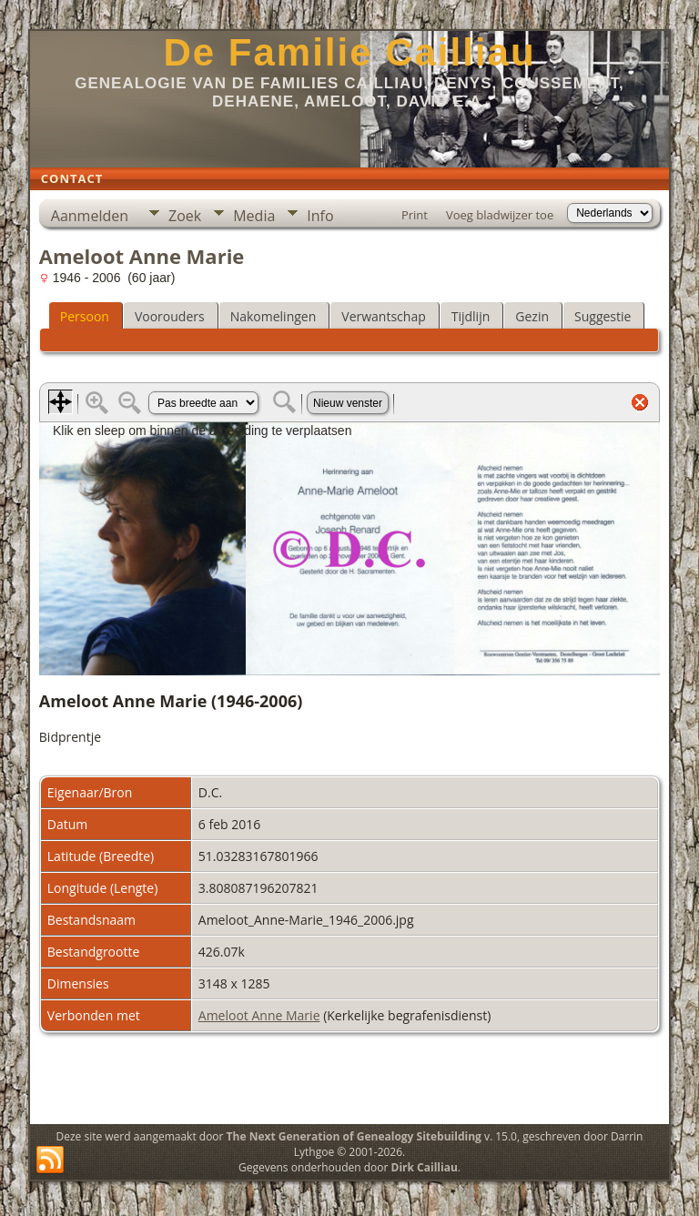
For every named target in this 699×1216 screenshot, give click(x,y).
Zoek (184, 216)
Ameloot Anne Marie (259, 1015)
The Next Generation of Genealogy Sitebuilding (354, 1136)
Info (320, 216)
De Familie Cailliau (349, 52)
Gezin (532, 316)
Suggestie (602, 316)
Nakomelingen (273, 316)
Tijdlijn (471, 316)
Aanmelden (89, 216)
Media (254, 216)
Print (414, 215)
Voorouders (170, 316)
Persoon (84, 316)
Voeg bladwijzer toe (499, 215)
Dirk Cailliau (424, 1167)
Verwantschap (383, 316)
